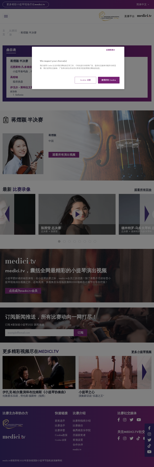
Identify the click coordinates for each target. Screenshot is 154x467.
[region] (78, 68)
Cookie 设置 (85, 80)
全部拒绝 (109, 50)
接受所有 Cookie (108, 80)
